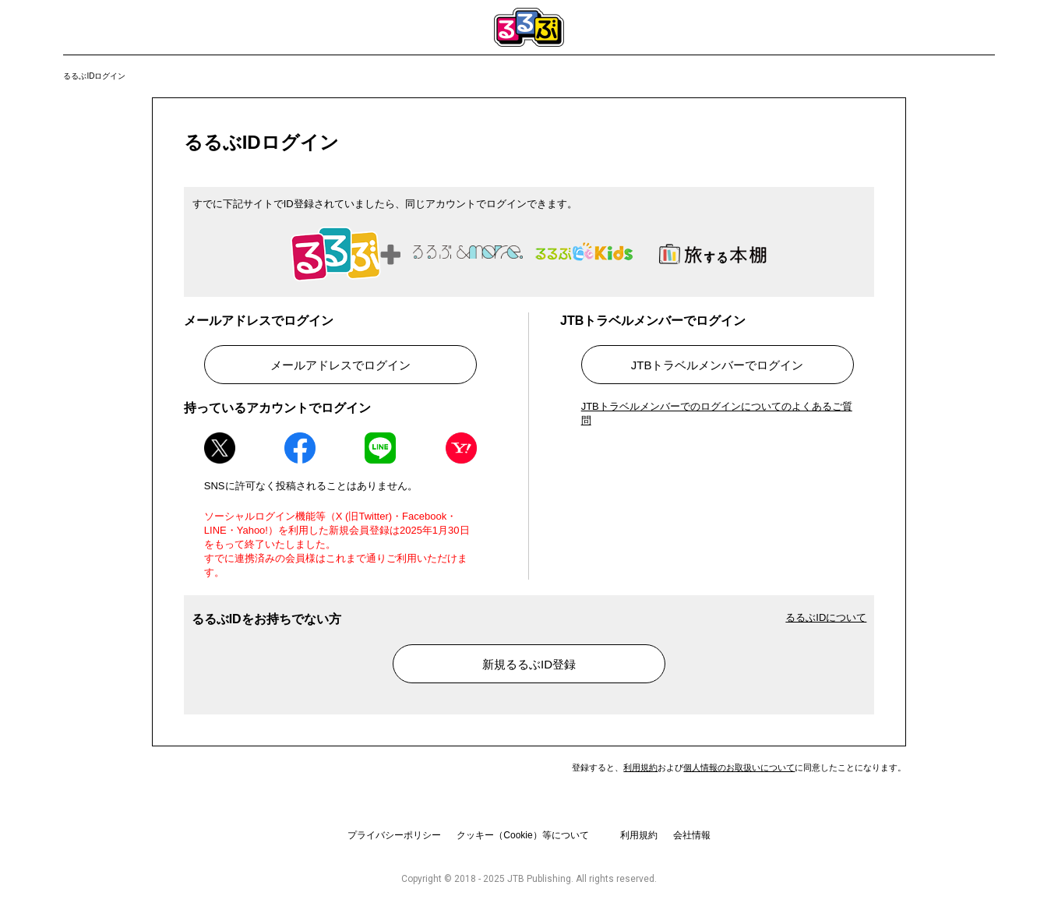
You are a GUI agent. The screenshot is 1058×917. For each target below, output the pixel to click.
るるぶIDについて (825, 617)
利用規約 (640, 767)
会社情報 (692, 835)
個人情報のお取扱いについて (739, 767)
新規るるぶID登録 (529, 664)
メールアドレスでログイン (340, 365)
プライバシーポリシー (394, 835)
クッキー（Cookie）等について (522, 835)
